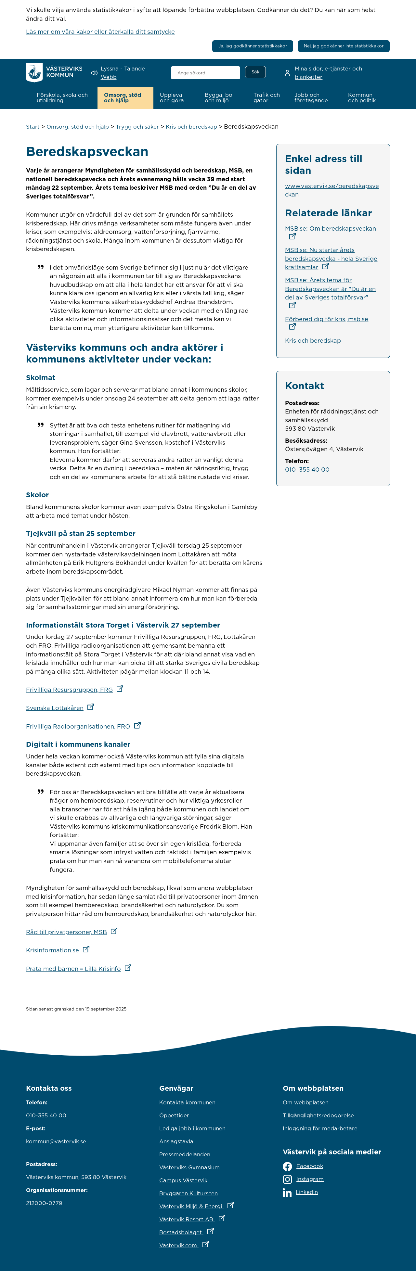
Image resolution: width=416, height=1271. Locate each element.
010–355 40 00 (307, 469)
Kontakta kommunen (187, 1102)
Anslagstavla (176, 1141)
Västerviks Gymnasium (189, 1167)
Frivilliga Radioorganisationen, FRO (85, 726)
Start (33, 126)
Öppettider (174, 1115)
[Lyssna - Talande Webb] (126, 73)
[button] (64, 98)
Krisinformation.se (60, 950)
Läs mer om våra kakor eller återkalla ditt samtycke (100, 31)
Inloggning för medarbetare (320, 1128)
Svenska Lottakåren (62, 707)
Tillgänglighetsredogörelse (318, 1115)
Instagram (303, 1179)
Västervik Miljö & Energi (208, 1205)
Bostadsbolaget (208, 1231)
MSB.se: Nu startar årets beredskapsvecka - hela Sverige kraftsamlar (331, 258)
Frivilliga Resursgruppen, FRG (76, 689)
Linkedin (300, 1192)
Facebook (303, 1166)
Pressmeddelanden (184, 1154)
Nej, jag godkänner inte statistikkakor (344, 45)
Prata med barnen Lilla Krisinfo (81, 968)
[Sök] (255, 72)
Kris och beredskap (191, 126)
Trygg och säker (137, 126)
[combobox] (205, 72)
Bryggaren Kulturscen (188, 1193)
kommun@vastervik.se (56, 1141)
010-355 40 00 (46, 1115)
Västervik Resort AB (208, 1218)
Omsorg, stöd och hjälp (77, 126)
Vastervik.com (208, 1244)
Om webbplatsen (306, 1102)
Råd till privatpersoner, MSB (74, 931)
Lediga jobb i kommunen (192, 1128)
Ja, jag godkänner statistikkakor (252, 45)
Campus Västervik (183, 1180)
